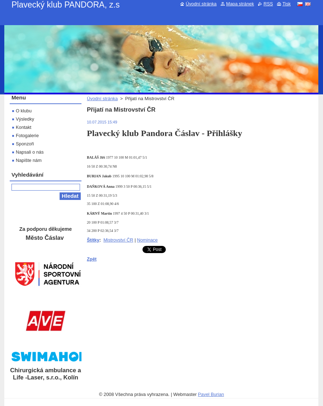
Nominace (147, 240)
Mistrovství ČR (118, 240)
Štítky (93, 240)
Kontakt (23, 127)
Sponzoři (25, 143)
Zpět (92, 259)
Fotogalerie (27, 135)
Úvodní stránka (102, 98)
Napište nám (29, 160)
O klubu (24, 110)
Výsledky (25, 119)
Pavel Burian (211, 394)
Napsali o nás (30, 152)
